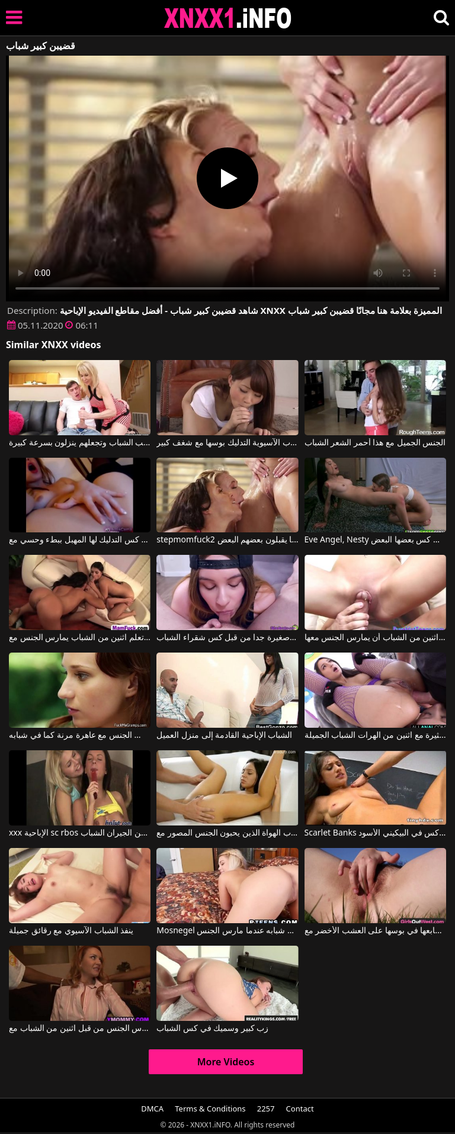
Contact (300, 1108)
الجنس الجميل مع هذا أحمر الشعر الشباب (375, 443)
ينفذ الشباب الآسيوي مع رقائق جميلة (71, 931)
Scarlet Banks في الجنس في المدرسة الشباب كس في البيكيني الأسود (375, 833)
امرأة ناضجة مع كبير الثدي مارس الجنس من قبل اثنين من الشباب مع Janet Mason (79, 1028)
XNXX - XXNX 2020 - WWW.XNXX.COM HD (228, 18)
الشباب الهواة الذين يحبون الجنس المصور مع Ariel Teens (227, 833)
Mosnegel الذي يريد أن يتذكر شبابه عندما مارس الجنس (227, 931)
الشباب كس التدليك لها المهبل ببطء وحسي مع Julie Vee (79, 540)
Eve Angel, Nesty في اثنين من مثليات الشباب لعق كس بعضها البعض (375, 540)
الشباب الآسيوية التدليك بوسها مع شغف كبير (227, 443)
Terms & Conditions (210, 1108)
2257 (266, 1108)
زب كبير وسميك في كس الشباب (212, 1028)
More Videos (226, 1061)
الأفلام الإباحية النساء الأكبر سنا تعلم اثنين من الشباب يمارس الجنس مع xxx (79, 638)
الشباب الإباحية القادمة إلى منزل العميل (224, 735)
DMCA (152, 1108)
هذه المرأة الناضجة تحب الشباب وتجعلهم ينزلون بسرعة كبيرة (79, 443)
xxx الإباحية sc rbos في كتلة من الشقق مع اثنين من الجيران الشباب (79, 833)
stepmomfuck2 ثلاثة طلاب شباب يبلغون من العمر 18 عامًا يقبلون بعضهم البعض (227, 540)
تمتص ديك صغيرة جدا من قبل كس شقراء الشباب (227, 638)
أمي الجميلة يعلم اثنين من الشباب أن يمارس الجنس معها (375, 638)
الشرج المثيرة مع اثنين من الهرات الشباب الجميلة (375, 735)
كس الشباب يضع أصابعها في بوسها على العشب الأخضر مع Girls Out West (375, 931)
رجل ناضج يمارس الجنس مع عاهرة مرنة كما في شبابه (79, 735)
